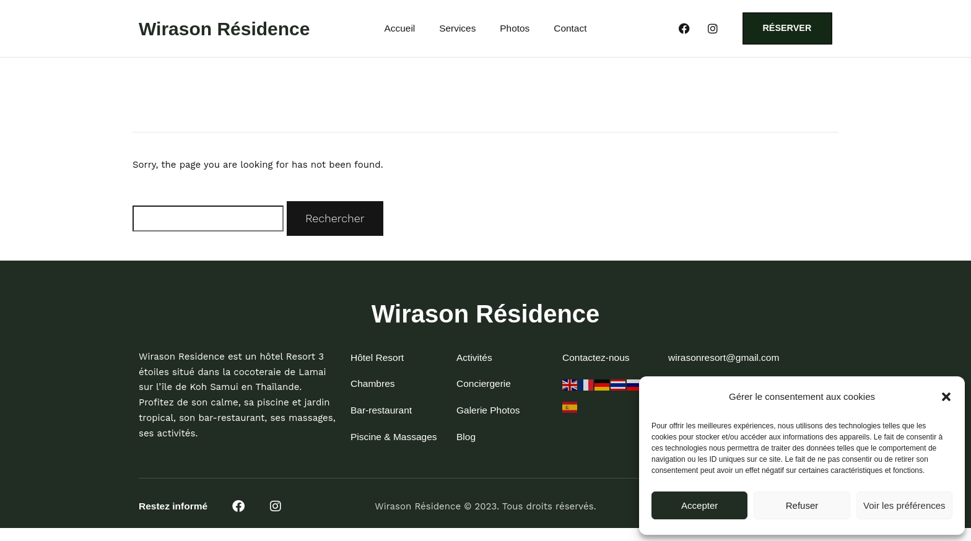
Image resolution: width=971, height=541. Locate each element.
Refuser (802, 505)
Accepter (699, 505)
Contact (570, 30)
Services (457, 30)
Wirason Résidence (224, 29)
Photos (514, 30)
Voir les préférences (904, 505)
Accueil (399, 30)
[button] (946, 397)
